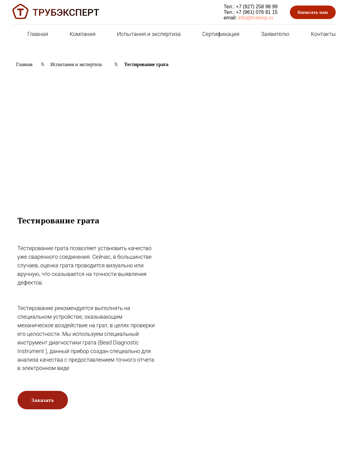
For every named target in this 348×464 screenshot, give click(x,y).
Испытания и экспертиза (149, 34)
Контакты (323, 34)
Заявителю (275, 34)
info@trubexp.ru (255, 17)
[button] (313, 12)
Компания (83, 34)
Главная (37, 34)
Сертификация (220, 34)
